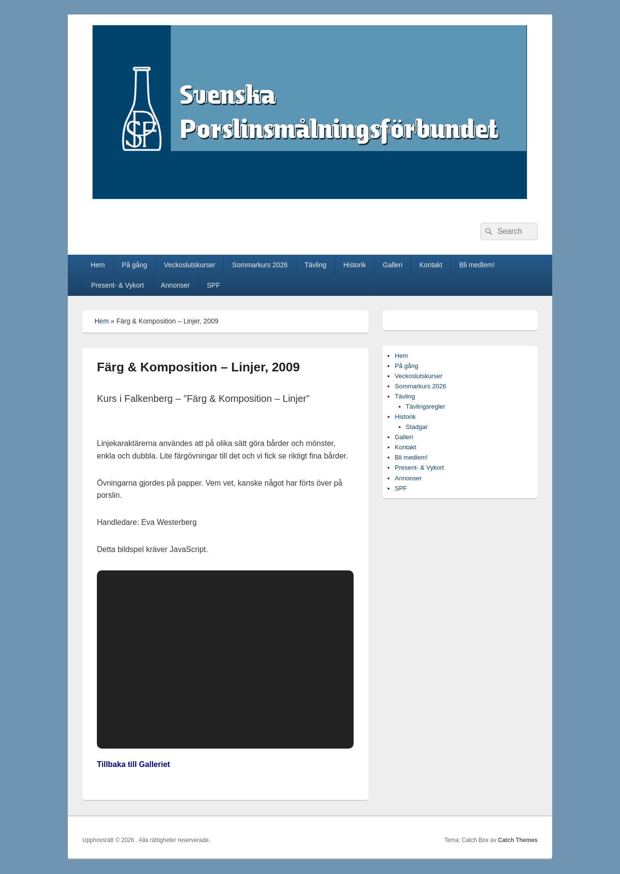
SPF (213, 285)
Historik (354, 265)
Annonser (175, 285)
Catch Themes (518, 840)
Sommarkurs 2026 (259, 265)
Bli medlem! (477, 265)
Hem (98, 265)
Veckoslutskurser (190, 265)
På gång (134, 265)
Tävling (315, 265)
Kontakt (430, 265)
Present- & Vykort (117, 285)
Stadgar (417, 426)
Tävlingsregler (426, 406)
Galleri (392, 265)
